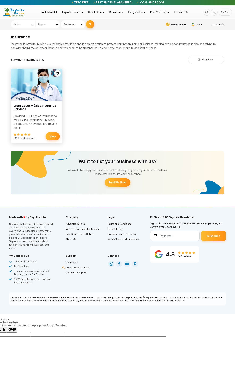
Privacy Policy (115, 229)
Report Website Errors (78, 267)
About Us (71, 239)
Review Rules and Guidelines (123, 239)
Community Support (76, 272)
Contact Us (72, 262)
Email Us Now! (117, 182)
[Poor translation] (12, 330)
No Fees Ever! (178, 24)
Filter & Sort (206, 59)
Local (199, 24)
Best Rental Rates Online (79, 234)
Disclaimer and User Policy (122, 234)
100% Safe (218, 24)
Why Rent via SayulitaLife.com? (83, 229)
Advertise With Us (75, 223)
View (52, 136)
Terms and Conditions (119, 223)
